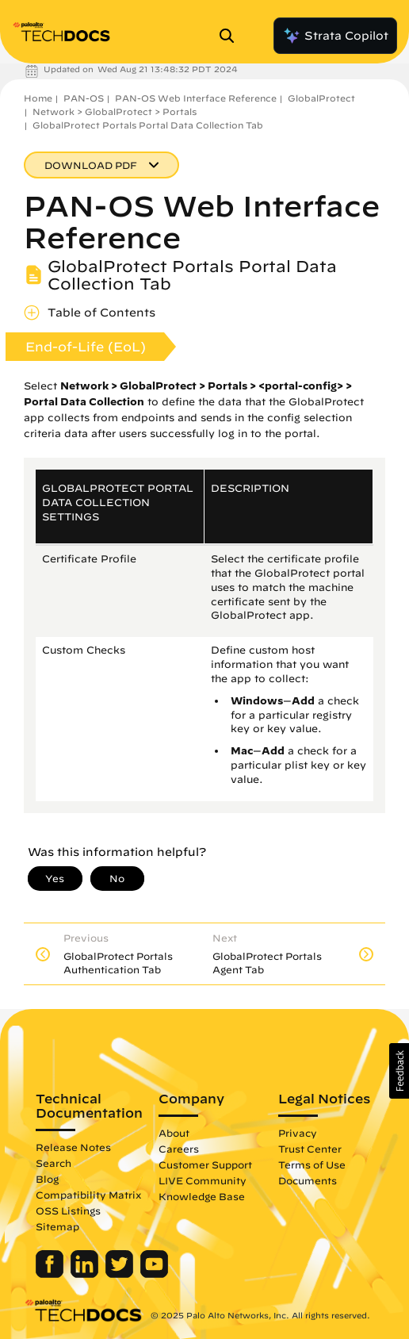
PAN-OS (83, 98)
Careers (179, 1148)
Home (38, 98)
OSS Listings (68, 1210)
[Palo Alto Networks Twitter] (120, 1274)
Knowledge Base (202, 1196)
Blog (47, 1178)
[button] (399, 1071)
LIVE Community (203, 1180)
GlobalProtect (321, 98)
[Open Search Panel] (231, 36)
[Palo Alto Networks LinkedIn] (86, 1274)
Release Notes (73, 1147)
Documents (307, 1180)
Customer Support (205, 1164)
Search (53, 1162)
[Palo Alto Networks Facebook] (51, 1274)
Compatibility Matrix (88, 1194)
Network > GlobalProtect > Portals (114, 111)
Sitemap (57, 1226)
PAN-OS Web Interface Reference (196, 98)
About (174, 1132)
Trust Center (310, 1148)
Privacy (297, 1132)
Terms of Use (312, 1164)
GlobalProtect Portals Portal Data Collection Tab (147, 125)
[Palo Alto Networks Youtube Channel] (154, 1274)
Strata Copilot (335, 35)
